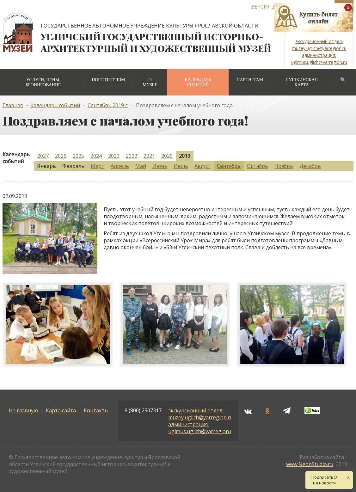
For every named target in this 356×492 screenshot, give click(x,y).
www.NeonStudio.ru (309, 464)
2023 (114, 155)
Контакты (96, 410)
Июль (181, 166)
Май (140, 166)
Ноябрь (283, 166)
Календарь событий (198, 82)
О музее (150, 82)
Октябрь (257, 166)
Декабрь (310, 166)
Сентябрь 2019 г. (108, 105)
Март (97, 166)
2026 (60, 155)
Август (202, 166)
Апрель (120, 166)
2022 (131, 155)
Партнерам (249, 79)
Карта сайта (61, 410)
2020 (167, 155)
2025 (78, 155)
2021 (149, 155)
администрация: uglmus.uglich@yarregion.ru (201, 428)
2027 (43, 155)
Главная (13, 105)
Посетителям (108, 79)
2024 (96, 155)
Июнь (159, 166)
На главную (23, 410)
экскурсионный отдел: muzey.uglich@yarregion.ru (200, 414)
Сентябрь (229, 166)
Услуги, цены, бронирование (43, 82)
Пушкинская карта (301, 82)
